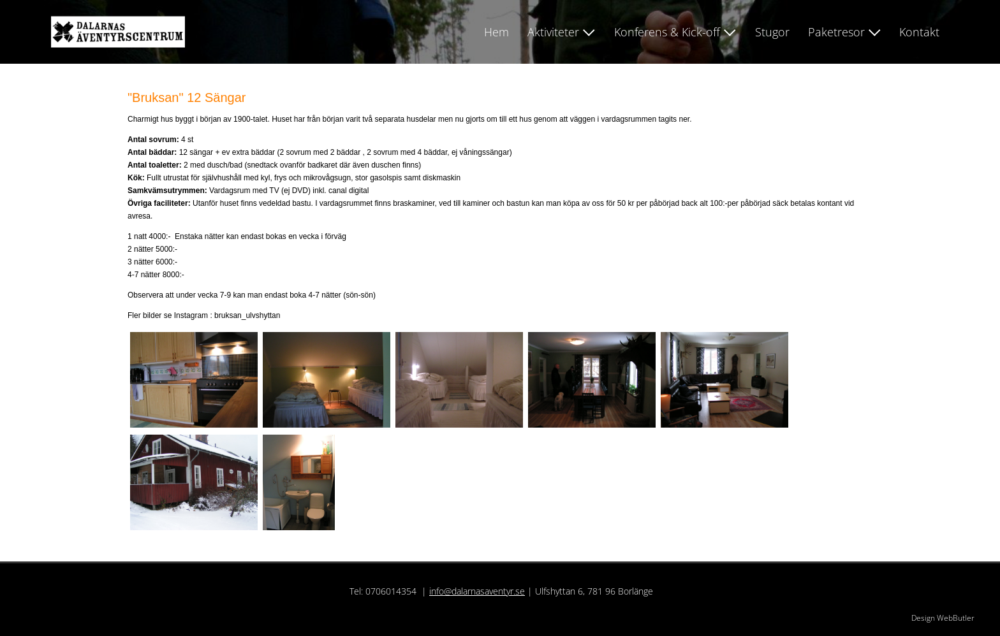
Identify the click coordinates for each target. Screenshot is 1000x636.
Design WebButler (942, 617)
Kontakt (919, 32)
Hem (496, 32)
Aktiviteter (553, 32)
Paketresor (836, 32)
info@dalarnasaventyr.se (477, 591)
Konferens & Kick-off (667, 32)
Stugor (772, 32)
